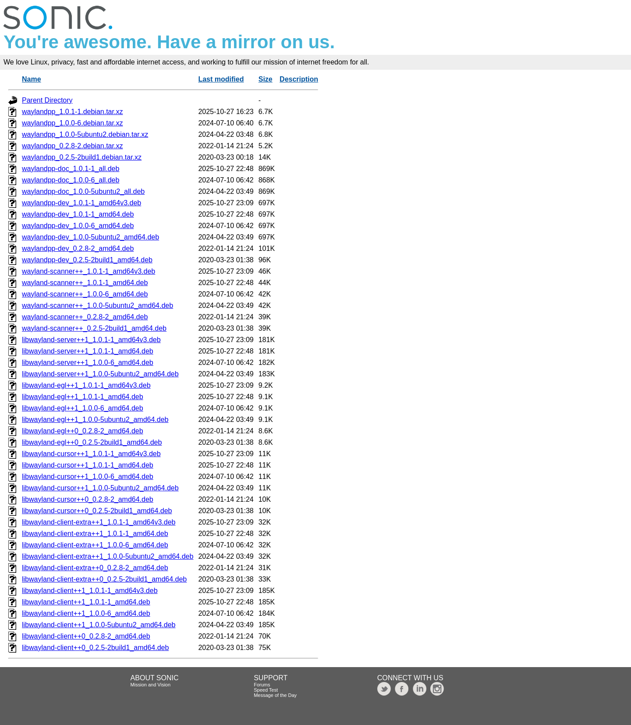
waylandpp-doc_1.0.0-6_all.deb (70, 180)
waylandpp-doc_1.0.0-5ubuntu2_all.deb (83, 191)
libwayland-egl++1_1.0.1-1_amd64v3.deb (86, 385)
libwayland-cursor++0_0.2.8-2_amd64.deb (87, 499)
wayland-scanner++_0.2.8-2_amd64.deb (85, 317)
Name (31, 79)
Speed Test (266, 690)
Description (299, 79)
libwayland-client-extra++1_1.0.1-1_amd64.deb (95, 533)
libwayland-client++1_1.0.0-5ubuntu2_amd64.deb (98, 625)
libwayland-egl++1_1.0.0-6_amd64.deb (82, 408)
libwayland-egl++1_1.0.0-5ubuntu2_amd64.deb (95, 419)
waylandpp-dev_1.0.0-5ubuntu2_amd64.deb (90, 237)
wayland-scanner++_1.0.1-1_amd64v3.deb (88, 271)
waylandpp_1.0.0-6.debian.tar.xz (72, 123)
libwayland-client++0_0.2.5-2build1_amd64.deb (95, 647)
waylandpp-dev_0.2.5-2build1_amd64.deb (87, 260)
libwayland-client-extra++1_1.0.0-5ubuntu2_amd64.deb (107, 556)
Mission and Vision (151, 684)
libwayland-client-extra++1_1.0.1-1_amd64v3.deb (98, 522)
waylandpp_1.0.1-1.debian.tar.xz (72, 111)
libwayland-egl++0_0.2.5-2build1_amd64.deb (92, 442)
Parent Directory (47, 100)
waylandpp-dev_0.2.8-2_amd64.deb (78, 248)
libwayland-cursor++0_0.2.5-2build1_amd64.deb (97, 510)
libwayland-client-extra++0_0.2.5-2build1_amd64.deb (104, 579)
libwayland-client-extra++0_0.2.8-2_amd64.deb (95, 567)
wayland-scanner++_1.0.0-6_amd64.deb (85, 294)
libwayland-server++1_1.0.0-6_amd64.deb (87, 362)
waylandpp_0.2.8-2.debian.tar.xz (72, 146)
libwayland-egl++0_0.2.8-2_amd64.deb (82, 431)
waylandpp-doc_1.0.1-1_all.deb (70, 168)
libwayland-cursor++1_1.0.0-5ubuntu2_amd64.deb (100, 488)
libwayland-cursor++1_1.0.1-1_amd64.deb (87, 465)
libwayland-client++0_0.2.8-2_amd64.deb (86, 636)
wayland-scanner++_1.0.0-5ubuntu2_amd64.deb (97, 305)
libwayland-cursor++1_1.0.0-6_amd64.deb (87, 476)
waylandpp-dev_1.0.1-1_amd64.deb (78, 214)
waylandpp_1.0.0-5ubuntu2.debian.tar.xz (85, 134)
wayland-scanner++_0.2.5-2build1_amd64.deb (94, 328)
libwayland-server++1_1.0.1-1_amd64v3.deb (91, 339)
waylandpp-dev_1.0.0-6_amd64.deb (78, 225)
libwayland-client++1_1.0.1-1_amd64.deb (86, 602)
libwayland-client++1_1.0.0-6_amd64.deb (86, 613)
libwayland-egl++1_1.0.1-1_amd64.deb (82, 396)
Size (266, 79)
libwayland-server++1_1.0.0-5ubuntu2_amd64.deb (100, 374)
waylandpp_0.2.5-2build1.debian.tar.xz (82, 157)
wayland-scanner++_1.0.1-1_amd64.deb (85, 282)
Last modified (221, 79)
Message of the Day (275, 695)
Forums (262, 684)
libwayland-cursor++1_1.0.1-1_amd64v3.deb (91, 453)
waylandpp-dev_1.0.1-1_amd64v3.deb (81, 203)
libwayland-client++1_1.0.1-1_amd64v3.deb (90, 590)
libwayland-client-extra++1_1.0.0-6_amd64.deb (95, 545)
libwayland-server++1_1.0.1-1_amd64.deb (87, 351)
